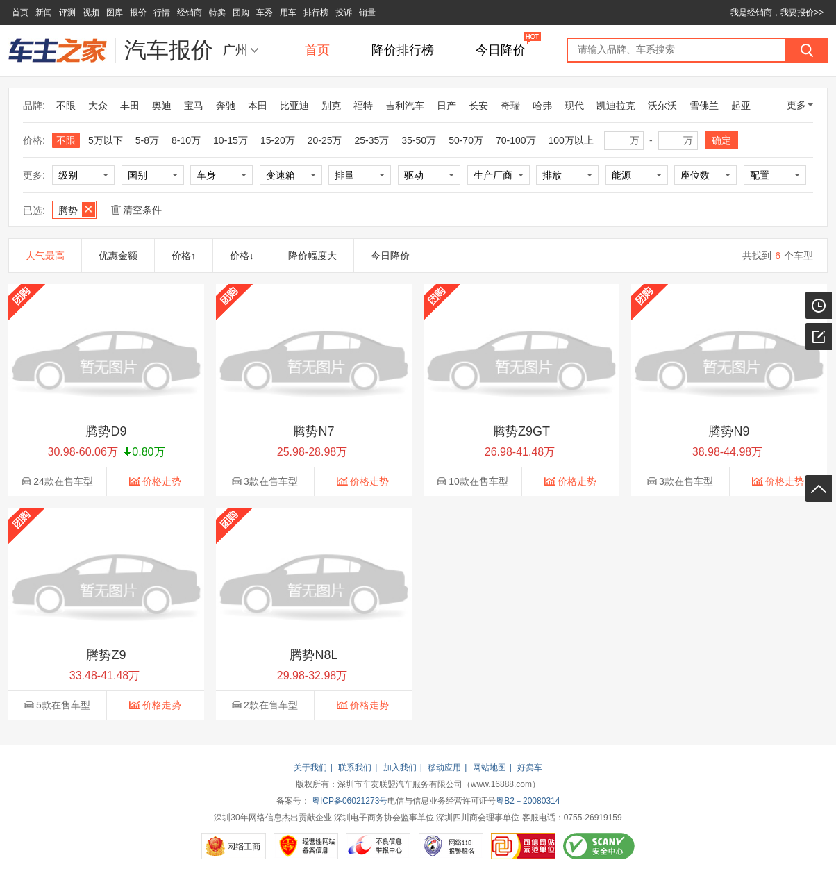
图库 (114, 12)
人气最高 (45, 255)
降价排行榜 (402, 50)
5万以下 (105, 140)
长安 (478, 105)
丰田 (130, 105)
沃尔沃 (662, 105)
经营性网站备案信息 (306, 846)
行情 (161, 12)
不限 (66, 105)
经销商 (189, 12)
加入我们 (400, 767)
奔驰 (225, 105)
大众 (98, 105)
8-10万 (186, 140)
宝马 (193, 105)
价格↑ (184, 255)
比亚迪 (294, 105)
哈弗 (542, 105)
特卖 (217, 12)
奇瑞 (510, 105)
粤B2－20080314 (528, 801)
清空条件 (136, 209)
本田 (257, 105)
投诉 (343, 12)
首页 (20, 12)
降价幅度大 (312, 255)
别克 (331, 105)
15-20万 (277, 140)
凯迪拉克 (615, 105)
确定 (721, 140)
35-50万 (418, 140)
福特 (363, 105)
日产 (446, 105)
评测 (67, 12)
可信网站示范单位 (523, 846)
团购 (241, 12)
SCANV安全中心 (599, 846)
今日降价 (501, 50)
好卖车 (529, 767)
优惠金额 (118, 255)
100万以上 (571, 140)
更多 (800, 104)
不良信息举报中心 (378, 846)
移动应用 (444, 767)
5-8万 (147, 140)
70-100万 (516, 140)
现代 (574, 105)
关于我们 (310, 767)
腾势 (76, 209)
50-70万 (466, 140)
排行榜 (315, 12)
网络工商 (233, 846)
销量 (367, 12)
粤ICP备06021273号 (349, 801)
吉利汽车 (404, 105)
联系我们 (354, 767)
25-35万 (372, 140)
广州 (235, 50)
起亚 (741, 105)
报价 (138, 12)
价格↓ (242, 255)
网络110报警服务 (451, 846)
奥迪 (162, 105)
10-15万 (230, 140)
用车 (288, 12)
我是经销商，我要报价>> (777, 12)
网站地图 (489, 767)
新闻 (43, 12)
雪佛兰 (704, 105)
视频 (91, 12)
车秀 (264, 12)
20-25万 (325, 140)
